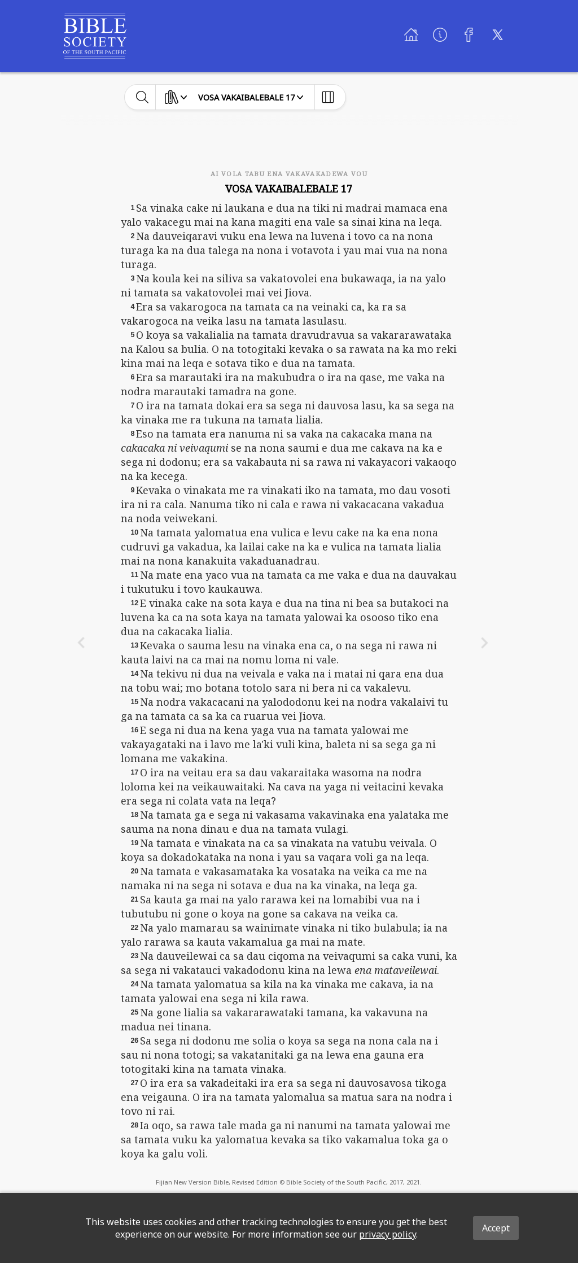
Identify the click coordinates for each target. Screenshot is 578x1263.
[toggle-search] (142, 97)
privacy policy (387, 1234)
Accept (496, 1228)
